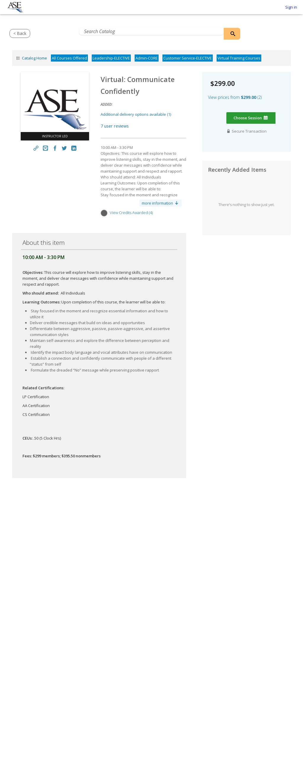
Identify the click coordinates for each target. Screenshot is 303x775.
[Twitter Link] (64, 148)
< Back (19, 33)
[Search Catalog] (232, 34)
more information (160, 203)
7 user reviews (115, 126)
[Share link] (36, 148)
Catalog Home (31, 58)
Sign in (291, 7)
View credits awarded (131, 212)
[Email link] (45, 148)
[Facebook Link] (55, 148)
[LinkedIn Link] (73, 148)
